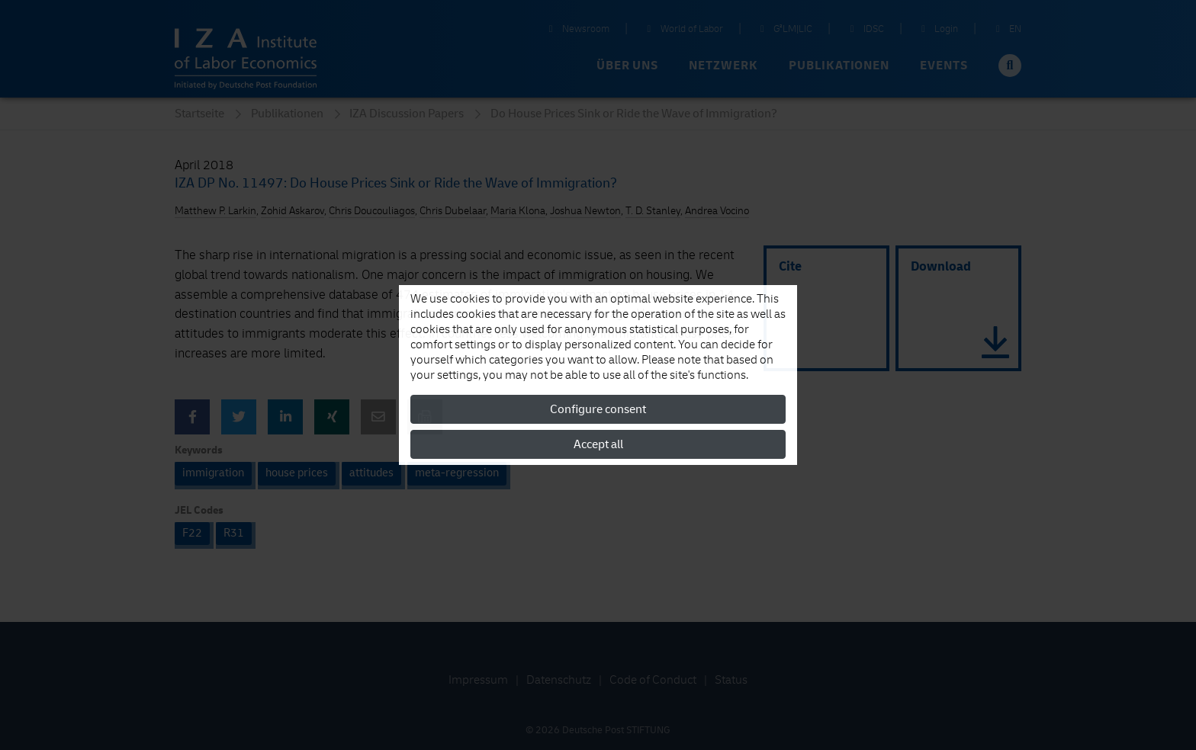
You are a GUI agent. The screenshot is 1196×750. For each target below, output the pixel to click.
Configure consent (598, 409)
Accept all (598, 444)
